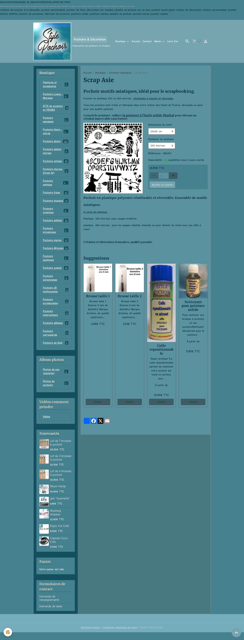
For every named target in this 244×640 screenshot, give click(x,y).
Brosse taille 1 (98, 296)
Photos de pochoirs (55, 390)
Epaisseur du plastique (161, 139)
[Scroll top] (236, 632)
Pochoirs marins (55, 244)
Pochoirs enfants (55, 224)
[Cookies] (8, 632)
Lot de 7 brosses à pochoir (60, 450)
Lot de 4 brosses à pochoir (60, 480)
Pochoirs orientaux (55, 214)
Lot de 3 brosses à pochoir (60, 465)
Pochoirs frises (55, 196)
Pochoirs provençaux (55, 234)
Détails (98, 401)
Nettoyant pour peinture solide (193, 305)
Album (158, 41)
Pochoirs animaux (55, 185)
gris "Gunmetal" (60, 506)
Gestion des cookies (152, 635)
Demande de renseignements (49, 606)
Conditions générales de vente (119, 635)
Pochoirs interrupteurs (55, 319)
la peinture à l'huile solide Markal (144, 115)
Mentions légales (89, 635)
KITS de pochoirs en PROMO (55, 108)
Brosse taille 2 (130, 296)
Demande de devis (50, 614)
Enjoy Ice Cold (59, 533)
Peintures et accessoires (55, 84)
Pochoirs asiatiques (120, 72)
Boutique (121, 41)
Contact (147, 41)
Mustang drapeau (55, 520)
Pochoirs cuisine (55, 273)
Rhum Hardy (58, 494)
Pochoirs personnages (55, 283)
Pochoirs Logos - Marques (55, 96)
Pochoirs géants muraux (55, 153)
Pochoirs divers (55, 143)
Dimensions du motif (160, 124)
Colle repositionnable (161, 349)
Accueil (136, 41)
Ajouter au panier (162, 184)
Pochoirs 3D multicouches (55, 295)
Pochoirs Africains (55, 253)
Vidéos (47, 424)
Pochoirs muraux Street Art (55, 173)
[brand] (71, 41)
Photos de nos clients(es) (55, 378)
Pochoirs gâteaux (55, 329)
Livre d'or (172, 41)
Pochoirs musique (55, 204)
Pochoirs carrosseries (55, 339)
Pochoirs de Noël (55, 350)
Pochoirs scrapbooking (55, 307)
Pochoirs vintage (55, 163)
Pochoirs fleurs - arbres (55, 133)
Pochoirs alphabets (55, 121)
